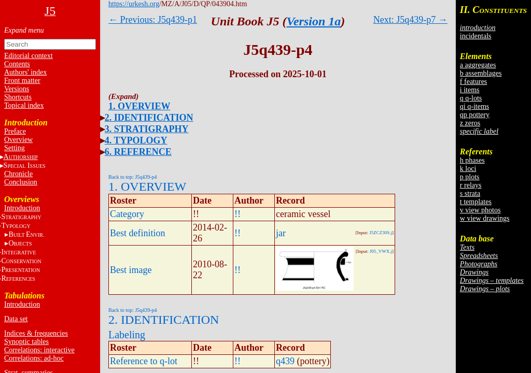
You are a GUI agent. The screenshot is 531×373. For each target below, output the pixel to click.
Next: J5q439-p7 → (410, 20)
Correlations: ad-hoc (34, 358)
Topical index (24, 105)
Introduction (22, 208)
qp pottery (475, 115)
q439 (285, 361)
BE (26, 234)
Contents (17, 64)
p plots (470, 177)
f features (473, 81)
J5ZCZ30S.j (380, 232)
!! (237, 214)
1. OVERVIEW (139, 106)
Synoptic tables (26, 342)
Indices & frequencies (36, 333)
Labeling (126, 334)
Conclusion (20, 182)
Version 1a (314, 21)
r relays (471, 185)
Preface (15, 131)
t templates (476, 202)
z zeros (470, 123)
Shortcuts (18, 97)
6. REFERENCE (138, 152)
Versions (16, 89)
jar (281, 233)
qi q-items (474, 106)
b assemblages (480, 73)
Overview (18, 140)
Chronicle (18, 174)
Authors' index (25, 72)
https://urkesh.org (133, 4)
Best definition (137, 233)
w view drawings (485, 218)
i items (470, 90)
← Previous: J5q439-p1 (152, 20)
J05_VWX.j (381, 251)
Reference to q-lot (143, 361)
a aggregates (478, 65)
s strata (470, 193)
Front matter (22, 80)
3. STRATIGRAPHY (147, 129)
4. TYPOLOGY (136, 140)
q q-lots (471, 98)
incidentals (476, 36)
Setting (14, 148)
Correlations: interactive (39, 350)
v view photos (480, 210)
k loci (468, 169)
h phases (472, 160)
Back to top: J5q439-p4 (132, 177)
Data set (15, 319)
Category (127, 214)
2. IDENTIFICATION (149, 117)
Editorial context (28, 56)
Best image (130, 270)
